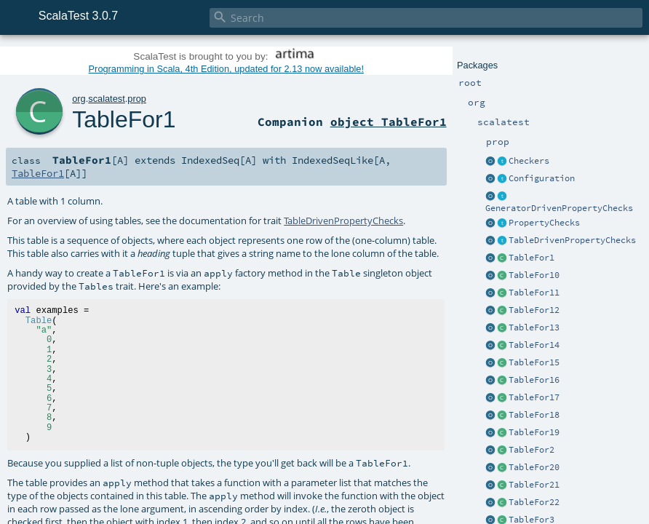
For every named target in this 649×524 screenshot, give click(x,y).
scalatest (106, 98)
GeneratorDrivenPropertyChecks (559, 208)
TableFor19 (534, 432)
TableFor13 (534, 327)
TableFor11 (534, 292)
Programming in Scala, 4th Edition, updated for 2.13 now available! (226, 68)
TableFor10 (534, 275)
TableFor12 (534, 310)
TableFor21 (534, 485)
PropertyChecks (544, 223)
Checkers (529, 161)
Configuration (542, 178)
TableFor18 (534, 415)
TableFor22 (534, 502)
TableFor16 (534, 380)
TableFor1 (531, 258)
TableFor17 (534, 397)
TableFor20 (534, 467)
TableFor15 (534, 362)
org (79, 98)
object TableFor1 (388, 121)
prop (136, 98)
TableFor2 (531, 450)
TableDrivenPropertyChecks (572, 240)
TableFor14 (534, 345)
